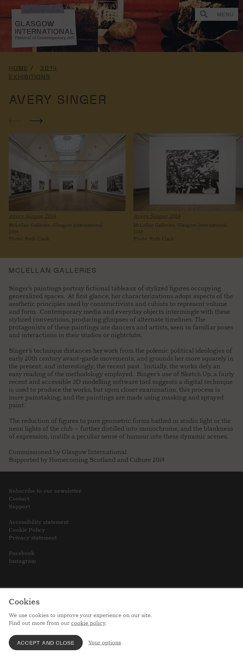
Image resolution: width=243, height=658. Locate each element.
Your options (104, 642)
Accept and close (46, 642)
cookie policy (88, 623)
